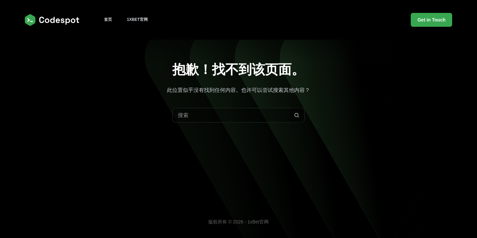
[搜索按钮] (296, 115)
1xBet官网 (137, 19)
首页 (108, 19)
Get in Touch (431, 19)
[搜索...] (231, 115)
